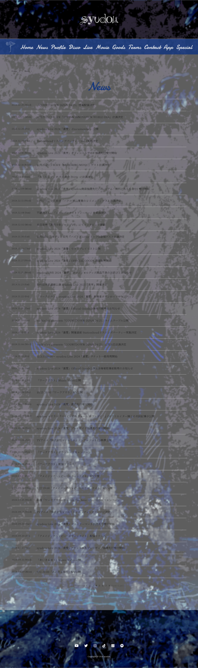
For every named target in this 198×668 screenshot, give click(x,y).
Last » (121, 585)
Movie (102, 48)
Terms (134, 48)
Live (87, 48)
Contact (152, 48)
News (42, 48)
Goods (118, 48)
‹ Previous (79, 585)
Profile (58, 48)
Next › (114, 585)
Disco (74, 48)
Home (26, 48)
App (168, 48)
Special (184, 48)
